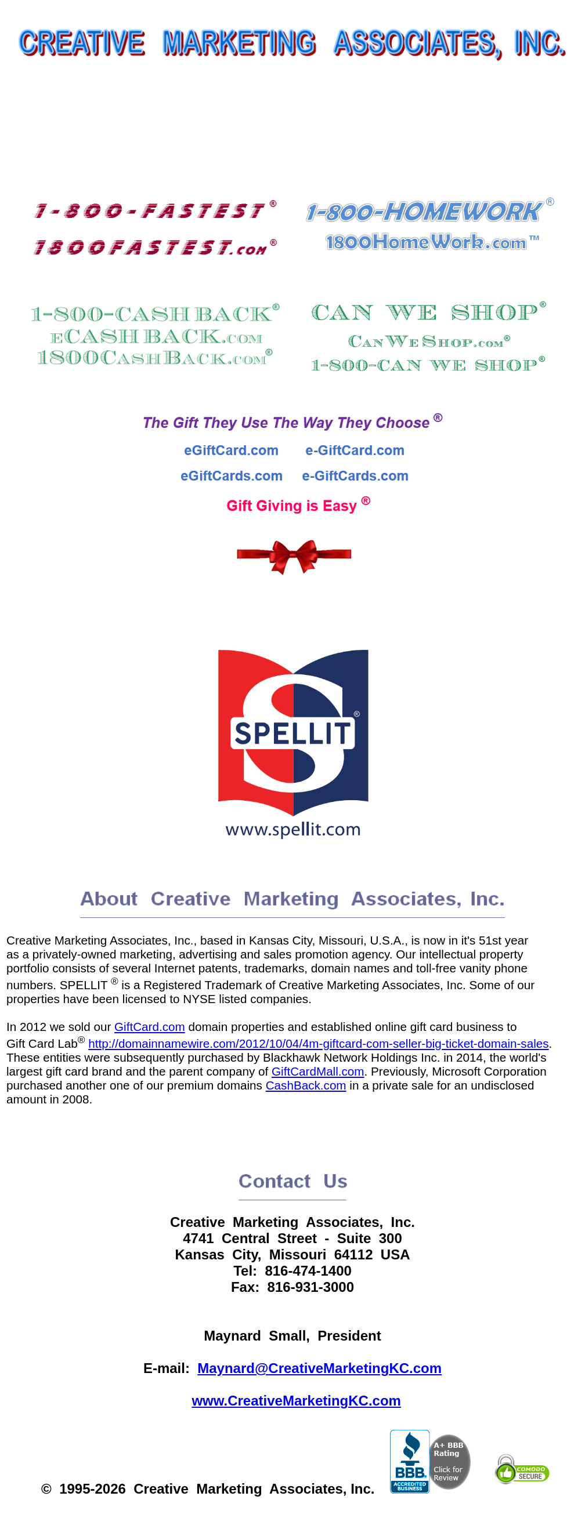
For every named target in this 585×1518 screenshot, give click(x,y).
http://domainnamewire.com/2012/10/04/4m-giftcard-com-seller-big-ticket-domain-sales (318, 1043)
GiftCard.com (149, 1026)
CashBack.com (306, 1085)
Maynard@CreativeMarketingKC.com (319, 1368)
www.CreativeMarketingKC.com (296, 1400)
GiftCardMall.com (318, 1071)
